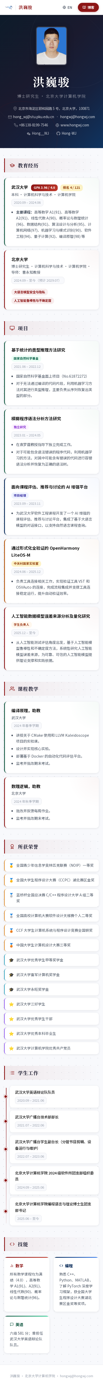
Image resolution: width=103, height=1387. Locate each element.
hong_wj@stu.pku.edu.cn (33, 116)
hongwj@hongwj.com (77, 116)
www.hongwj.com (75, 125)
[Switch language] (67, 7)
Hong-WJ (69, 133)
